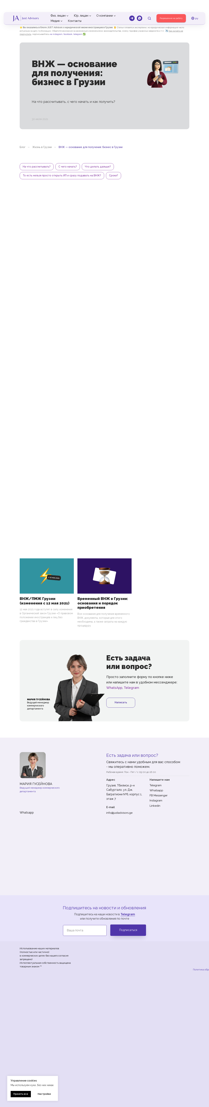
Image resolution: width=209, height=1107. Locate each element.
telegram (77, 34)
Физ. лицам (58, 3)
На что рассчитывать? (37, 167)
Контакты (74, 8)
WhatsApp (114, 689)
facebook (68, 34)
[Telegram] (132, 6)
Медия (55, 8)
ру (194, 6)
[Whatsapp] (139, 6)
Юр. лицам (81, 3)
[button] (149, 6)
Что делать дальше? (100, 167)
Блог (22, 147)
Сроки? (114, 176)
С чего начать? (69, 167)
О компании (104, 3)
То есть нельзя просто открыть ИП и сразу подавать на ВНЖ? (62, 176)
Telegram (131, 689)
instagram (57, 34)
